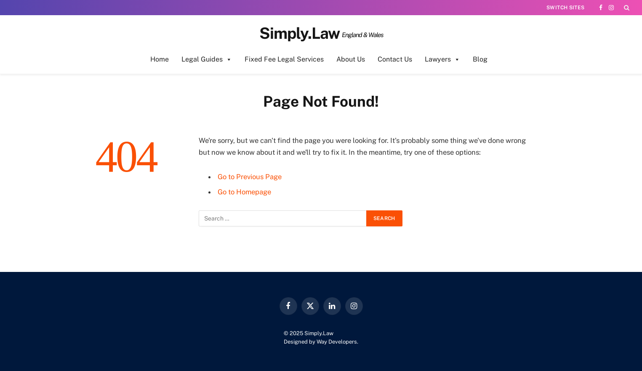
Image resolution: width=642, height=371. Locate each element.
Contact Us (395, 59)
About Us (350, 59)
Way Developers (337, 342)
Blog (480, 59)
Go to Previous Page (250, 176)
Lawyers (442, 59)
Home (159, 59)
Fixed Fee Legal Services (284, 59)
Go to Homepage (244, 192)
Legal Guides (206, 59)
